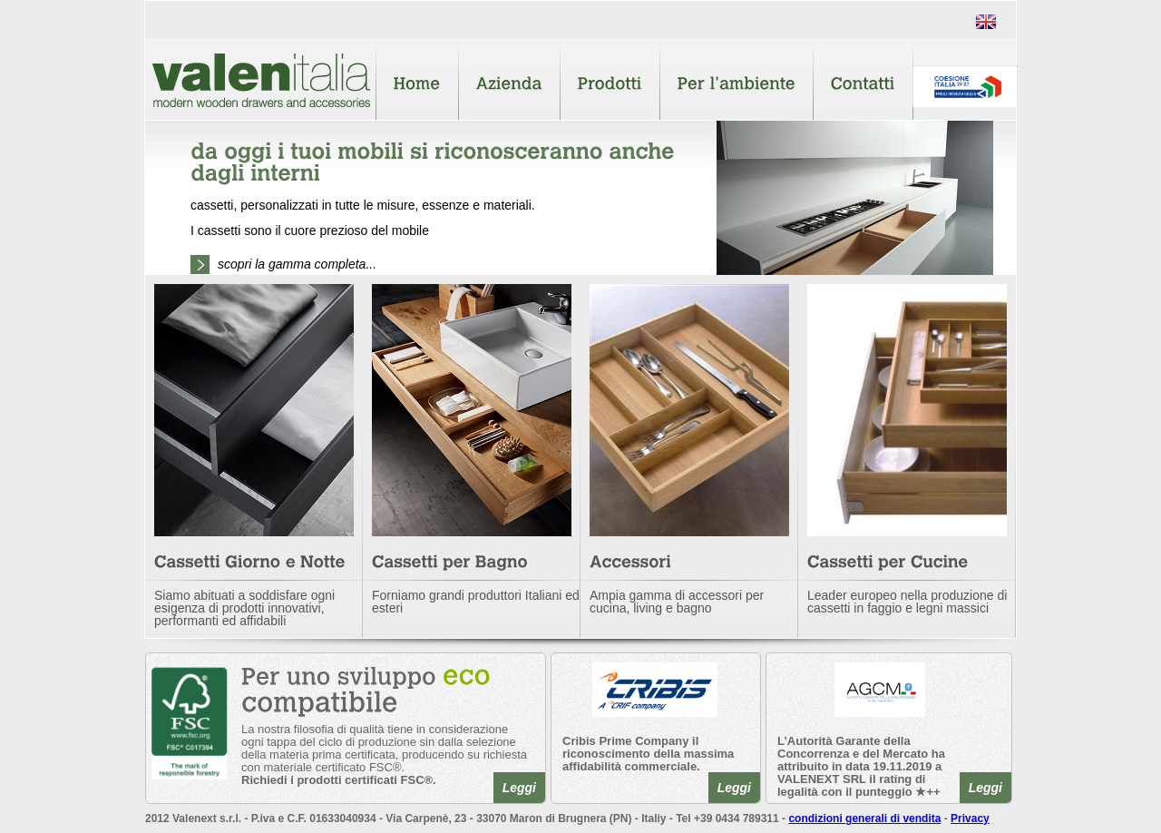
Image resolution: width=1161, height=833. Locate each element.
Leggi (519, 787)
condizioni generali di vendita (864, 818)
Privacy (970, 818)
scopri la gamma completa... (297, 264)
